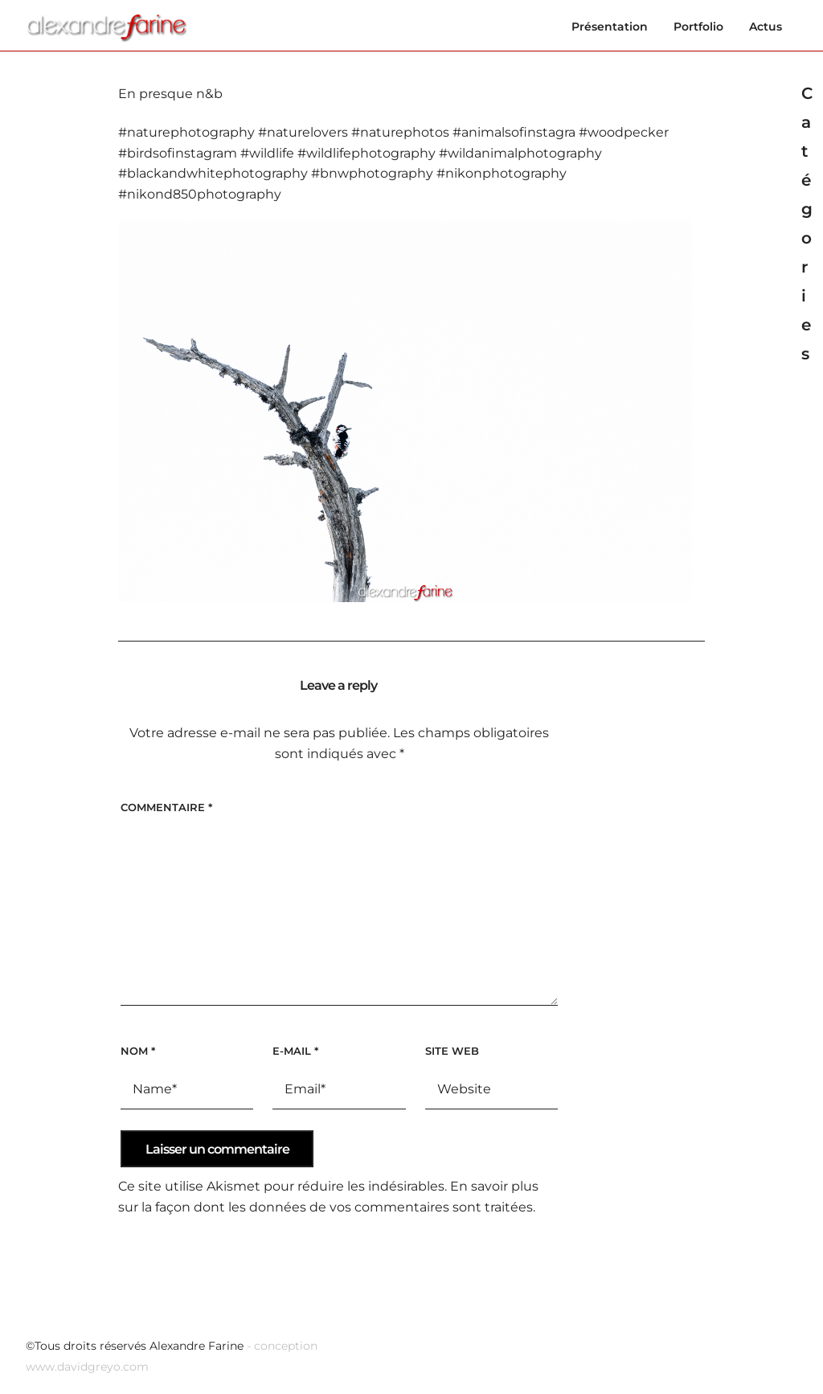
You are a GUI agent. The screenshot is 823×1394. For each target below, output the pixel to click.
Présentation (609, 26)
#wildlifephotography (366, 153)
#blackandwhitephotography (213, 173)
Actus (765, 26)
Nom (138, 1050)
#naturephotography (186, 132)
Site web (452, 1050)
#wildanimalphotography (520, 153)
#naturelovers (303, 132)
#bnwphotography (372, 173)
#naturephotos (400, 132)
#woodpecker (624, 132)
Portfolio (698, 26)
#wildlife (267, 153)
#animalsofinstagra (513, 132)
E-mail (295, 1050)
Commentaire (166, 807)
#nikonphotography (501, 173)
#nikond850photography (199, 194)
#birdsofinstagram (177, 153)
